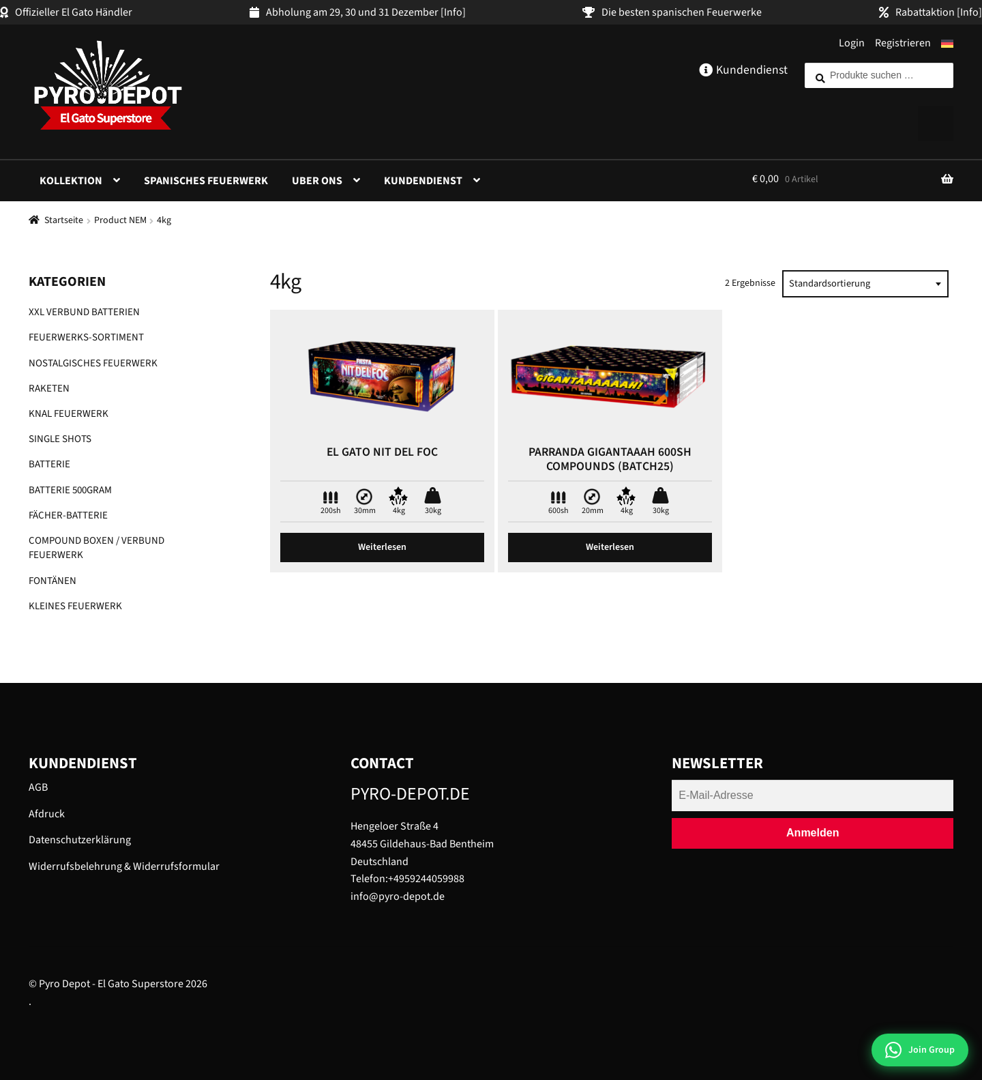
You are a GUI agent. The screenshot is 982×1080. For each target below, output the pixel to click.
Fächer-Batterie (68, 515)
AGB (38, 787)
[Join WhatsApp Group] (920, 1050)
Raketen (49, 388)
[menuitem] (947, 44)
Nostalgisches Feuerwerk (93, 363)
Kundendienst (423, 180)
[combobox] (865, 283)
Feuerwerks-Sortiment (86, 337)
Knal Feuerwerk (68, 414)
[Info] (453, 12)
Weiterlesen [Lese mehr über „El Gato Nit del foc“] (382, 547)
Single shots (60, 439)
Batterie (49, 464)
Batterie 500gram (70, 490)
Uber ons (317, 180)
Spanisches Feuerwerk (206, 180)
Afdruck (47, 813)
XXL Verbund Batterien (84, 312)
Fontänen (52, 581)
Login (852, 42)
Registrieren (903, 42)
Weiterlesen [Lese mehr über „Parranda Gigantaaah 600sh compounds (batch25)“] (610, 547)
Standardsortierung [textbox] (829, 283)
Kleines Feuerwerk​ (75, 606)
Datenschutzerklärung (80, 839)
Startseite (63, 220)
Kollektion (71, 180)
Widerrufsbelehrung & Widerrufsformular (124, 866)
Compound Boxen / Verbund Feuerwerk (96, 548)
